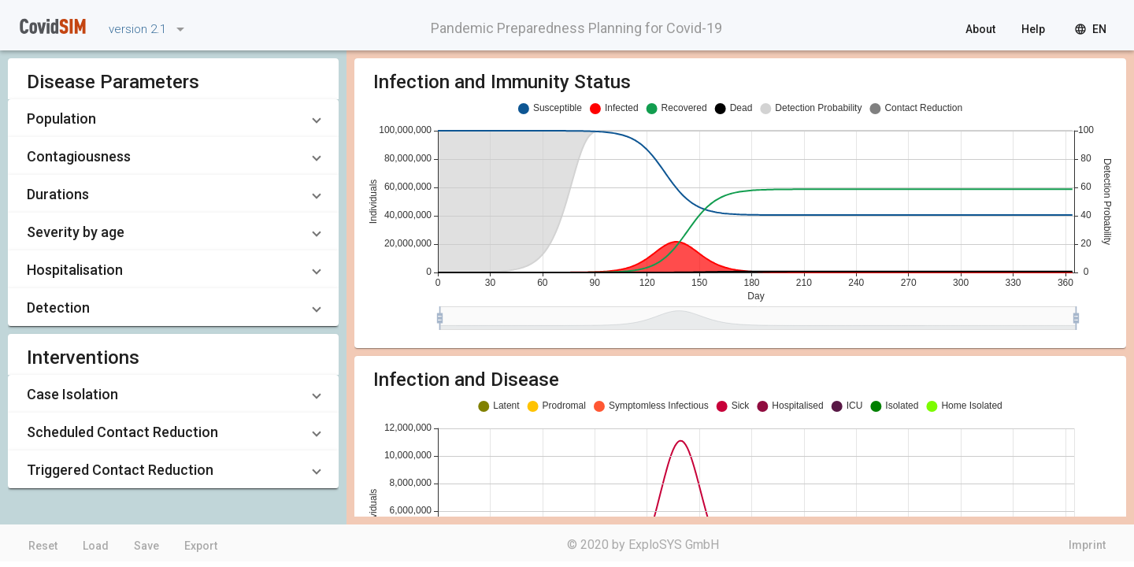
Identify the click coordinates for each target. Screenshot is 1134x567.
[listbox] (144, 29)
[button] (173, 118)
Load (96, 545)
